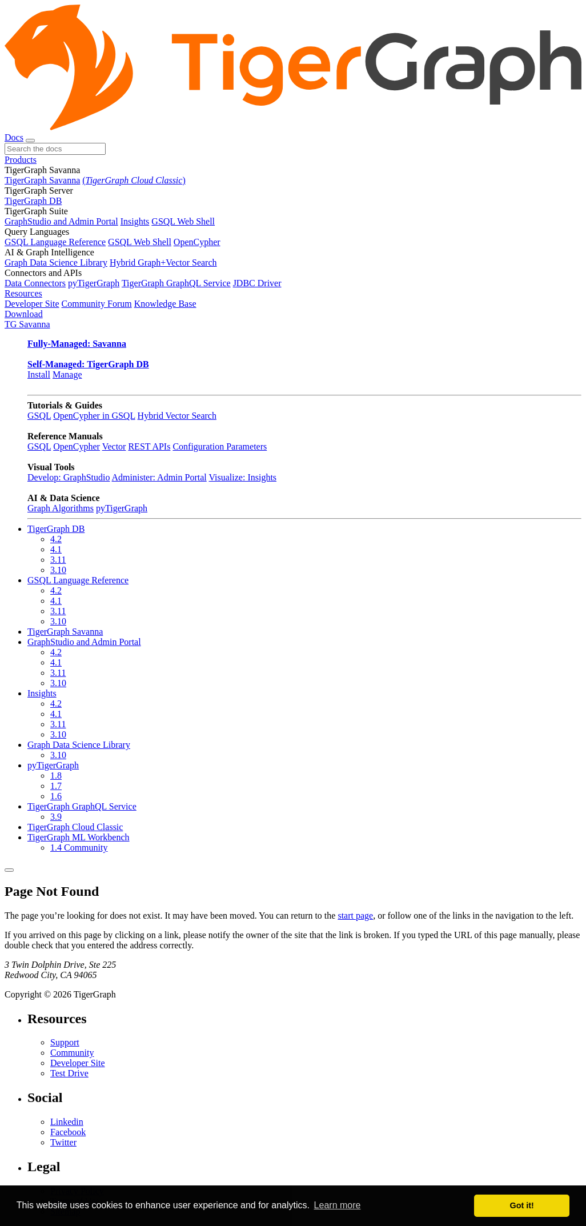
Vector (114, 446)
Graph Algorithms (60, 508)
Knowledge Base (165, 303)
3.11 (58, 559)
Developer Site (32, 303)
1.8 (56, 775)
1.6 (56, 796)
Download (24, 314)
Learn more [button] (337, 1205)
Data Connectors (35, 283)
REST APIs (149, 446)
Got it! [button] (522, 1205)
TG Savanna (27, 324)
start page (355, 915)
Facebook (68, 1132)
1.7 (56, 786)
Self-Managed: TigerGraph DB (88, 364)
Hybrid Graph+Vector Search (163, 262)
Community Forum (97, 303)
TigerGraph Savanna (42, 180)
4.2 (56, 539)
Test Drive (69, 1073)
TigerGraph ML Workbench (78, 837)
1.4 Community (78, 847)
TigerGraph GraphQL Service (176, 283)
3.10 (58, 570)
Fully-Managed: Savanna (76, 343)
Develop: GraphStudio (68, 477)
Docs (14, 137)
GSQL (39, 415)
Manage (67, 374)
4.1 (56, 549)
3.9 (56, 817)
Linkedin (66, 1122)
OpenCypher (197, 242)
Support (64, 1042)
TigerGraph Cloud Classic (75, 827)
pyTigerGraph (93, 283)
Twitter (63, 1142)
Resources (23, 293)
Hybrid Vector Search (177, 415)
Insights (135, 221)
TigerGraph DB (33, 201)
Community (72, 1052)
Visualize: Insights (242, 477)
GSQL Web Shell (183, 221)
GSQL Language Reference (55, 242)
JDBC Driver (257, 283)
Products (21, 160)
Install (38, 374)
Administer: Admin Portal (159, 477)
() (133, 180)
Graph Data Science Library (56, 262)
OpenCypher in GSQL (94, 415)
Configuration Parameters (219, 446)
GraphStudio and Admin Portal (61, 221)
